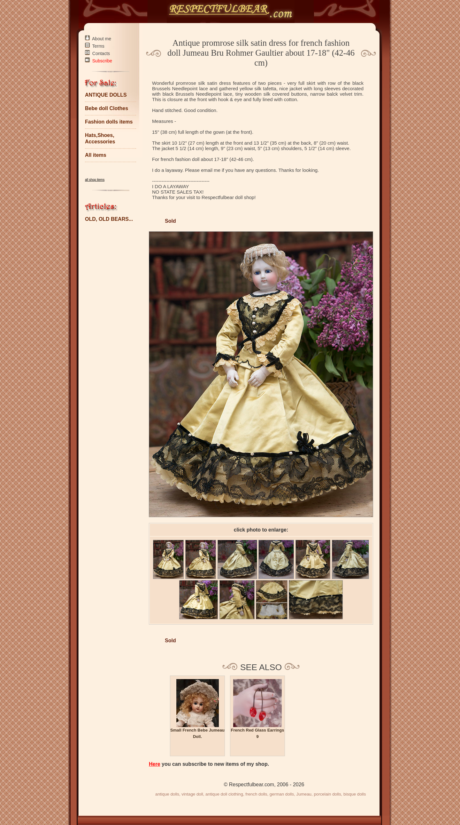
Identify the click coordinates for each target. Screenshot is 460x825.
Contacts (101, 53)
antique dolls (167, 794)
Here (154, 764)
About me (101, 38)
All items (95, 155)
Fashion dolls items (109, 121)
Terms (98, 46)
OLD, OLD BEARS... (109, 219)
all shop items (94, 179)
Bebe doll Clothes (106, 108)
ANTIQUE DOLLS (106, 95)
